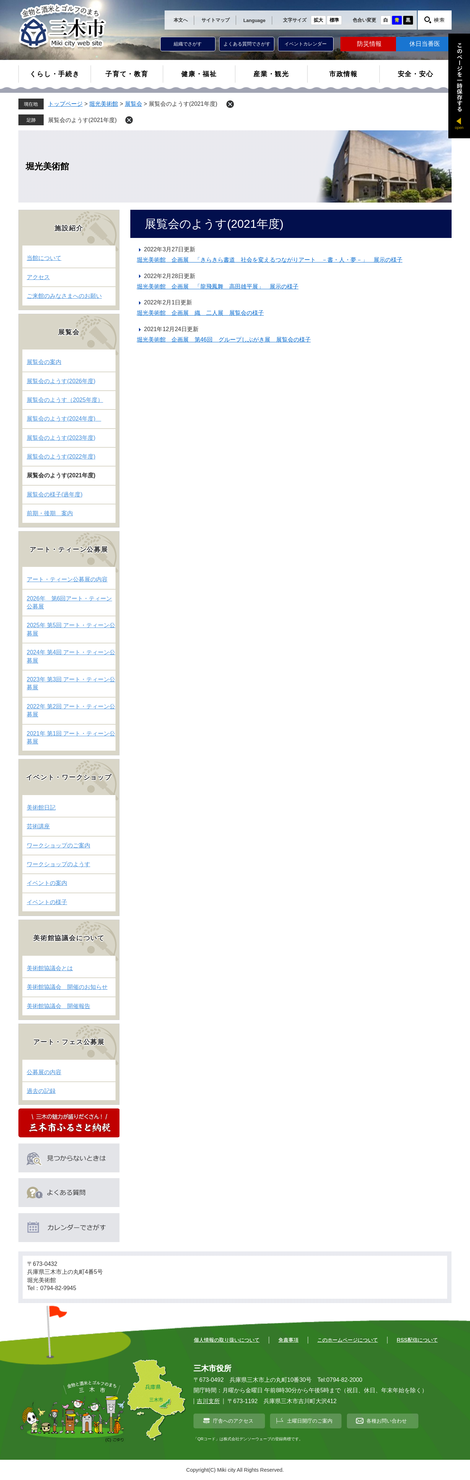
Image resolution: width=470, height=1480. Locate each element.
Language (254, 20)
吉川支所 (208, 1401)
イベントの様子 (47, 902)
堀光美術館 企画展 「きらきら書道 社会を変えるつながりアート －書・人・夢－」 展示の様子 (269, 260)
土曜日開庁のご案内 (309, 1421)
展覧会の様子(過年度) (55, 494)
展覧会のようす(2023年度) (61, 438)
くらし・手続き (55, 74)
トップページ (65, 104)
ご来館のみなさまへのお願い (64, 296)
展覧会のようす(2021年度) (85, 120)
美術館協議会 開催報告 (58, 1006)
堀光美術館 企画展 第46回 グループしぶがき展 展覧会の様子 (224, 340)
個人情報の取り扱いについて (227, 1340)
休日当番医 (424, 43)
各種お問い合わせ (386, 1421)
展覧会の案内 (44, 362)
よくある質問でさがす (246, 44)
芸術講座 (38, 826)
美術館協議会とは (50, 968)
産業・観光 (271, 74)
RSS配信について (417, 1340)
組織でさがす (188, 44)
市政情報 (343, 74)
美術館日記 (41, 807)
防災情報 (369, 43)
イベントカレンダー (305, 44)
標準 (334, 20)
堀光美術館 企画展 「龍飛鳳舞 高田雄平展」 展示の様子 (218, 286)
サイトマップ (215, 20)
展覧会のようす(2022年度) (61, 456)
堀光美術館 (103, 104)
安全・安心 (416, 74)
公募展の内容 (44, 1072)
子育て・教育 (126, 74)
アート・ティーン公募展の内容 (67, 579)
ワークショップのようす (58, 864)
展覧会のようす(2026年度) (61, 381)
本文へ (181, 20)
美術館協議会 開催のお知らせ (67, 987)
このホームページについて (347, 1340)
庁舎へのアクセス (233, 1421)
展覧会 (133, 104)
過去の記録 (41, 1091)
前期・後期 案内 (50, 513)
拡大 (318, 20)
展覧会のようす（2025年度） (65, 400)
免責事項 (288, 1340)
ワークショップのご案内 (58, 845)
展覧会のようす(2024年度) (64, 419)
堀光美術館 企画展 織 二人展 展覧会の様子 (200, 313)
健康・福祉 (199, 74)
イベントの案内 (47, 883)
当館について (44, 258)
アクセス (38, 277)
